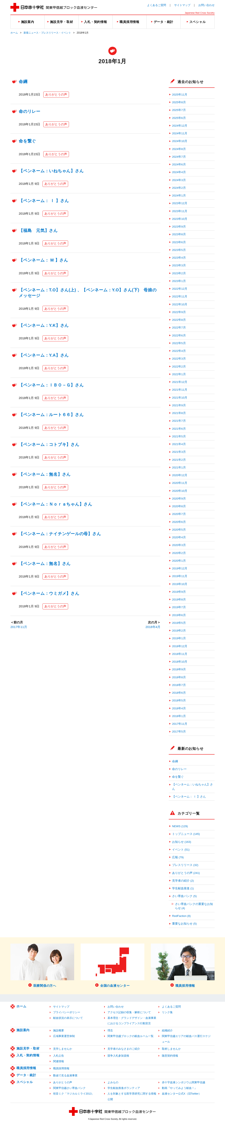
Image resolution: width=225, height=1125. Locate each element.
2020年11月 (179, 482)
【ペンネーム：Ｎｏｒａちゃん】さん (55, 504)
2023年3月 (179, 265)
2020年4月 (179, 537)
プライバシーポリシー (66, 1012)
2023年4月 (179, 257)
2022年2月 (179, 366)
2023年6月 (179, 242)
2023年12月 (179, 203)
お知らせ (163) (181, 841)
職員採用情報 (26, 1068)
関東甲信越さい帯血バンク (69, 1088)
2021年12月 (179, 382)
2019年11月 (179, 576)
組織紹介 (167, 1030)
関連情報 (58, 1061)
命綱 (23, 81)
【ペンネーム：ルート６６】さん (51, 414)
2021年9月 (179, 405)
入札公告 (58, 1055)
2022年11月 (179, 296)
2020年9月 (179, 498)
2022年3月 (179, 358)
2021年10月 (179, 397)
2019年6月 (179, 615)
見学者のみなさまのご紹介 (124, 1048)
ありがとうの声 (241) (186, 873)
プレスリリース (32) (185, 865)
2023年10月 (179, 218)
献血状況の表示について (68, 1017)
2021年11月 (179, 389)
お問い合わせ (206, 5)
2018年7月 (179, 685)
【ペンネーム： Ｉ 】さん (44, 200)
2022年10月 (179, 304)
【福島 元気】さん (38, 230)
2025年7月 (179, 110)
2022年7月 (179, 327)
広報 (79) (178, 857)
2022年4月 (179, 350)
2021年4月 (179, 444)
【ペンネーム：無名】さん (45, 474)
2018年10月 (179, 661)
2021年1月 (179, 467)
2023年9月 (179, 226)
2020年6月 (179, 521)
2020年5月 (179, 529)
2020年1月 (179, 560)
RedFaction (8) (181, 915)
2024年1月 (179, 195)
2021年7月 (179, 420)
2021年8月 (179, 413)
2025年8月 (179, 102)
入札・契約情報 (27, 1055)
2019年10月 (179, 584)
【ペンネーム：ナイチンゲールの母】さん (60, 533)
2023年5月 (179, 250)
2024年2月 (179, 187)
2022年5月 (179, 343)
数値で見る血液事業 (65, 1075)
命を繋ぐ (27, 141)
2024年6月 (179, 164)
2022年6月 (179, 335)
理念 (110, 1030)
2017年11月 (18, 627)
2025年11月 (179, 94)
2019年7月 (179, 607)
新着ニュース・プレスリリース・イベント (47, 32)
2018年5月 (179, 700)
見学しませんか (62, 1048)
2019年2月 (179, 630)
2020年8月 (179, 506)
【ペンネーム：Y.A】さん (44, 355)
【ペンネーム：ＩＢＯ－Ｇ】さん (51, 385)
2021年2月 (179, 459)
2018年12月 (179, 646)
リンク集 (167, 1012)
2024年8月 (179, 149)
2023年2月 (179, 273)
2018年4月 (152, 627)
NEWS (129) (180, 826)
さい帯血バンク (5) (184, 896)
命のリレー (29, 111)
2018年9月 (179, 669)
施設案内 (23, 1030)
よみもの (113, 1082)
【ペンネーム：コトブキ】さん (49, 444)
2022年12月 (179, 288)
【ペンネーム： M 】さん (43, 260)
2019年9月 (179, 591)
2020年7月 (179, 514)
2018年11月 (179, 654)
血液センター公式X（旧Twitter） (181, 1093)
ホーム (14, 32)
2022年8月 (179, 319)
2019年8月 (179, 599)
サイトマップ (182, 5)
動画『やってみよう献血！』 (179, 1088)
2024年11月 (179, 133)
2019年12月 (179, 568)
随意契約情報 (170, 1055)
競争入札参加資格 (118, 1055)
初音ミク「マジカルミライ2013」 (73, 1093)
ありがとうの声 (56, 94)
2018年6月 (179, 692)
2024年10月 (179, 141)
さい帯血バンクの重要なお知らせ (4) (194, 906)
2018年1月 (179, 716)
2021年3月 (179, 451)
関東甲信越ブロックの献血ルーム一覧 (131, 1036)
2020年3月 (179, 545)
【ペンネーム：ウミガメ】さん (49, 593)
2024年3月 (179, 180)
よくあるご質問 (156, 5)
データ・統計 (26, 1075)
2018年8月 (179, 677)
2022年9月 (179, 312)
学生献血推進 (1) (183, 888)
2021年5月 (179, 436)
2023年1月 (179, 281)
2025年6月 (179, 118)
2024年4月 (179, 172)
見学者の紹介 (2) (183, 880)
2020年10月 (179, 490)
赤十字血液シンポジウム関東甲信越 (183, 1082)
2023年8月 (179, 234)
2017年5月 (179, 731)
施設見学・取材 (27, 1048)
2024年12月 (179, 125)
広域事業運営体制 (64, 1036)
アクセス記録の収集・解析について (129, 1012)
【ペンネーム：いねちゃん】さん (51, 171)
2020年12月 (179, 475)
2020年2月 (179, 553)
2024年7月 (179, 156)
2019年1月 (179, 638)
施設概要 (58, 1030)
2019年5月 (179, 622)
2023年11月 (179, 211)
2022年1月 (179, 374)
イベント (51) (181, 849)
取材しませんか (171, 1048)
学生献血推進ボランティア (124, 1088)
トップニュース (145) (186, 834)
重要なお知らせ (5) (184, 923)
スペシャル (24, 1082)
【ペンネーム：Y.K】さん (44, 325)
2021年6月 (179, 428)
